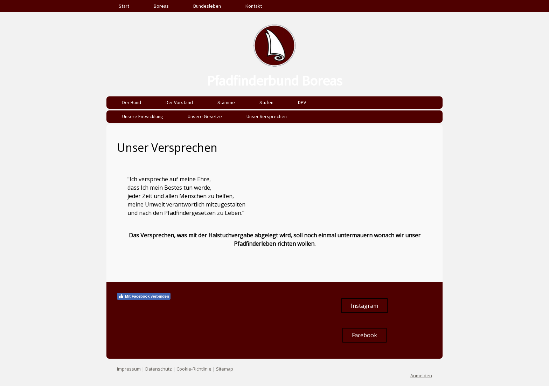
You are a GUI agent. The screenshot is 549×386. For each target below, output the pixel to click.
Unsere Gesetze (205, 116)
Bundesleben (207, 6)
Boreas (161, 6)
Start (124, 6)
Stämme (226, 102)
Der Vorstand (179, 102)
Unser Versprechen (266, 116)
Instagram (364, 306)
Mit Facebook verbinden (143, 296)
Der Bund (131, 102)
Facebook (364, 335)
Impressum (129, 369)
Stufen (266, 102)
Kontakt (253, 6)
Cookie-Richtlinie (193, 369)
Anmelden (421, 375)
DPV (302, 102)
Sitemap (224, 369)
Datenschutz (158, 369)
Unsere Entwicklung (142, 116)
